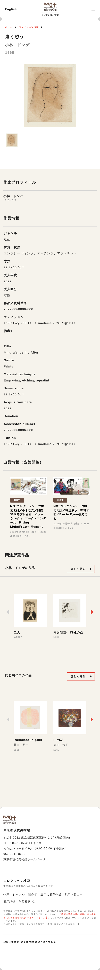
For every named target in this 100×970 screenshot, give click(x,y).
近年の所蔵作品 (50, 894)
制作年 (32, 894)
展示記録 (9, 901)
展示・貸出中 (74, 894)
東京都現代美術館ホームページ (24, 859)
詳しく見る (78, 568)
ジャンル (19, 894)
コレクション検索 (29, 27)
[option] (50, 97)
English (11, 9)
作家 (6, 894)
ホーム (9, 27)
